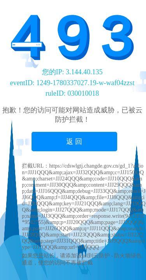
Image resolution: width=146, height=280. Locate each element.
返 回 (74, 141)
